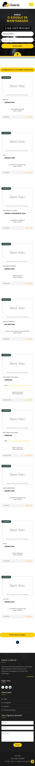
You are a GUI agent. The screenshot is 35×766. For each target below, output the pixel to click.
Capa (4, 699)
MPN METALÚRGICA (9, 321)
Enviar (17, 745)
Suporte (5, 706)
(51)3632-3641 (9, 546)
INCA (4, 155)
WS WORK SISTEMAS (17, 759)
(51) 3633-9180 (9, 324)
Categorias (6, 703)
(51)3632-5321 (8, 602)
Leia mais (30, 676)
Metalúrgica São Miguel (10, 377)
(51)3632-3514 (9, 269)
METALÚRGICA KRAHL (9, 266)
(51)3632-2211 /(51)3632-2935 (14, 213)
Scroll (32, 761)
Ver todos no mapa (17, 635)
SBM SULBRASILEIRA (9, 488)
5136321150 (7, 380)
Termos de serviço (8, 710)
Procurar (17, 46)
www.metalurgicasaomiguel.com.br (19, 385)
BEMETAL (5, 99)
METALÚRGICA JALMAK (10, 210)
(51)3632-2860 (9, 158)
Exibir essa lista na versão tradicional (17, 70)
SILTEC (5, 543)
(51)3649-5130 (9, 102)
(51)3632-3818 (8, 491)
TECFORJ (6, 599)
